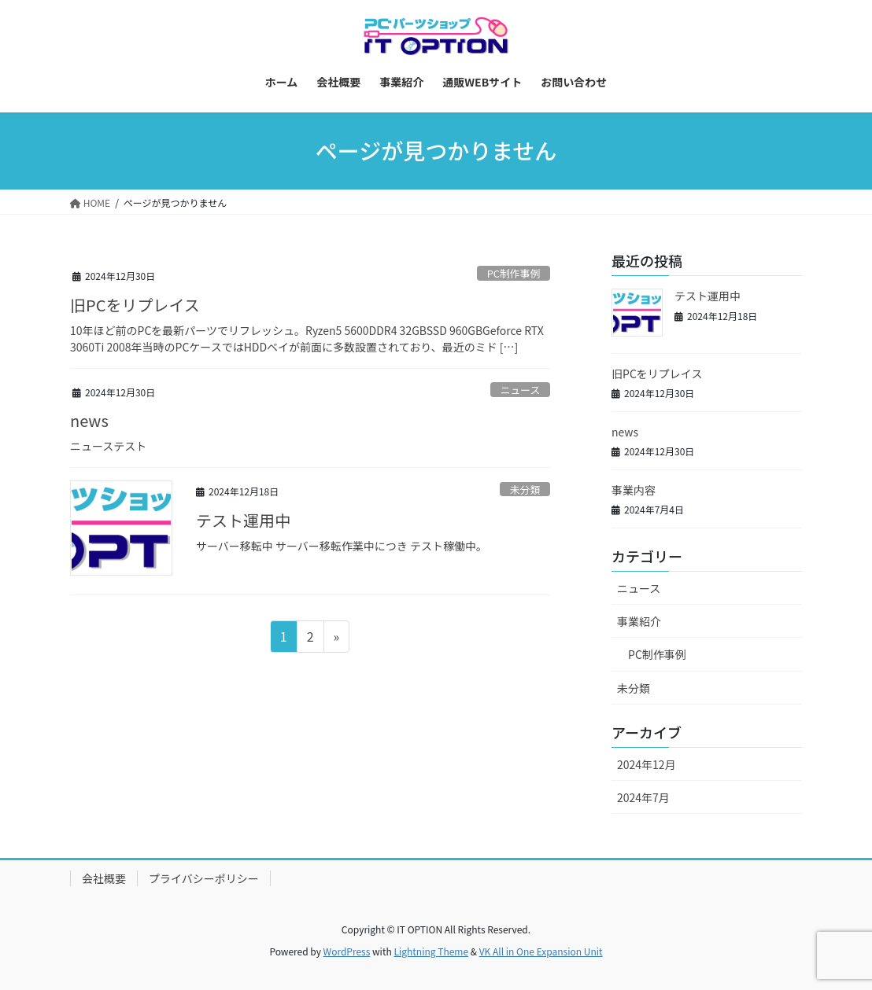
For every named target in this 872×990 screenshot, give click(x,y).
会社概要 (104, 878)
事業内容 (634, 490)
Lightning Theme (431, 951)
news (89, 420)
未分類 (525, 489)
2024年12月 (646, 764)
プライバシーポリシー (204, 878)
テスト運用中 (243, 520)
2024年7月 (643, 797)
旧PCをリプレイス (135, 304)
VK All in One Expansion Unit (541, 951)
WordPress (347, 951)
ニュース (521, 389)
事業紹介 (639, 621)
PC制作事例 (513, 273)
